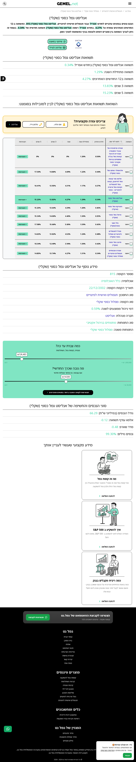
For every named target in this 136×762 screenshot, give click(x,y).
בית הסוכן (68, 640)
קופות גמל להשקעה (68, 677)
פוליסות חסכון (68, 692)
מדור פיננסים (68, 733)
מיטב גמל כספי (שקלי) (115, 243)
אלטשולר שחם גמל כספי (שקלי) (115, 171)
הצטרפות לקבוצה (37, 617)
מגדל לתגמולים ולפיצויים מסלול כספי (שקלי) (115, 234)
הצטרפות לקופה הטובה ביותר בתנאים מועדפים (68, 392)
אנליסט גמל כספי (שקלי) (115, 199)
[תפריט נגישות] (3, 79)
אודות (68, 644)
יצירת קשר (68, 659)
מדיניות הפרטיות (68, 651)
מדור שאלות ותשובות (68, 737)
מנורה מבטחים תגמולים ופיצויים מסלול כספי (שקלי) (115, 253)
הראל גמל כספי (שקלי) (115, 216)
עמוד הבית (68, 636)
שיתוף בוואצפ (57, 41)
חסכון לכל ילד (68, 689)
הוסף (128, 156)
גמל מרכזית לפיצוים (68, 696)
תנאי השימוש (68, 648)
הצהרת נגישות (68, 655)
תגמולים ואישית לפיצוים (68, 700)
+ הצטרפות (22, 157)
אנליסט (110, 316)
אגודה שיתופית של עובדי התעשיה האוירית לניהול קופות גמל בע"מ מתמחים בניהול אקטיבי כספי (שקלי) (115, 156)
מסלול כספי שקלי (107, 302)
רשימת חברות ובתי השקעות (68, 718)
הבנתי (127, 755)
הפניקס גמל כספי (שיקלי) (115, 207)
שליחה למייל (57, 47)
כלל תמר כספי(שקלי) (115, 224)
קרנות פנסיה (68, 685)
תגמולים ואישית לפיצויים (102, 295)
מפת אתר (68, 663)
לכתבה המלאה (107, 496)
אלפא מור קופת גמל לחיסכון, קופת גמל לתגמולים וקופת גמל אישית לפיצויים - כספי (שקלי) (115, 185)
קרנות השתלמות (68, 681)
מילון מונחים (68, 740)
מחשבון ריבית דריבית (68, 714)
